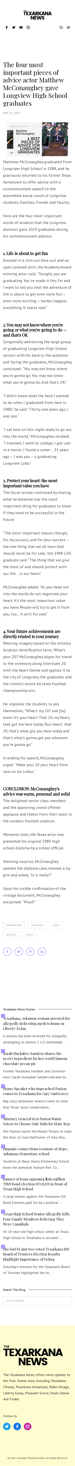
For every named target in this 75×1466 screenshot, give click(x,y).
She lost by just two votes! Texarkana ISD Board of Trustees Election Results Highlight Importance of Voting (36, 1254)
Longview (37, 925)
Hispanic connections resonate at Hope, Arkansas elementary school (35, 1151)
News (56, 925)
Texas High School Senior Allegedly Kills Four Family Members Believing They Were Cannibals (36, 1219)
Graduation (14, 925)
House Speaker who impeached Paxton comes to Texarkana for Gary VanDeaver (35, 1091)
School (11, 934)
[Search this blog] (37, 1300)
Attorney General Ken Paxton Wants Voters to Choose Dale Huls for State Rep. (37, 1121)
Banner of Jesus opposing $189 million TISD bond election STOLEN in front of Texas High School (35, 1184)
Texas (29, 934)
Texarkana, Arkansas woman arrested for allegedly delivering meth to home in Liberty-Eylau (36, 1023)
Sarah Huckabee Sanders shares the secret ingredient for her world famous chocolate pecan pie (35, 1058)
